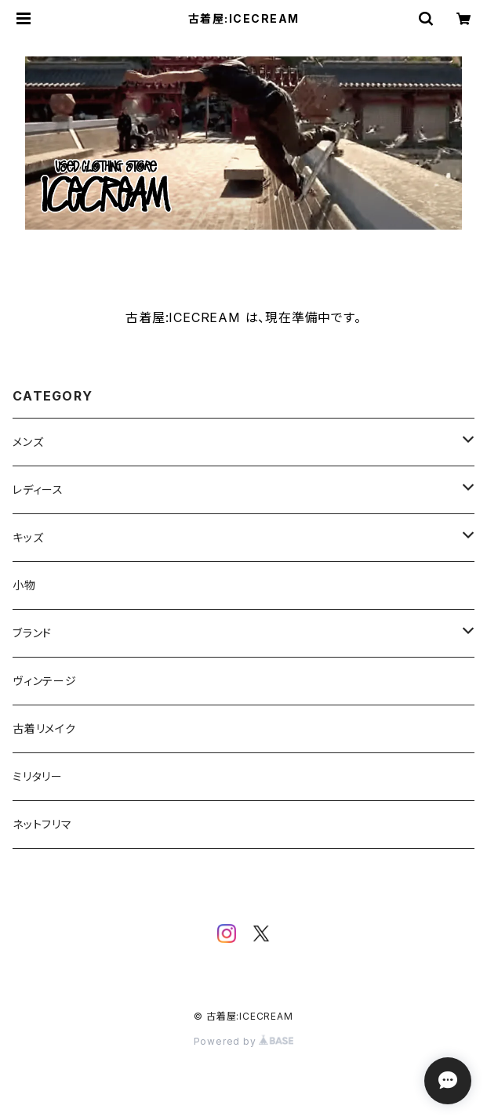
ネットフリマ (42, 824)
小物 (24, 585)
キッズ (28, 537)
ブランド (32, 633)
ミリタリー (38, 776)
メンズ (28, 441)
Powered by (244, 1041)
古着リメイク (44, 728)
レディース (38, 489)
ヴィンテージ (45, 680)
